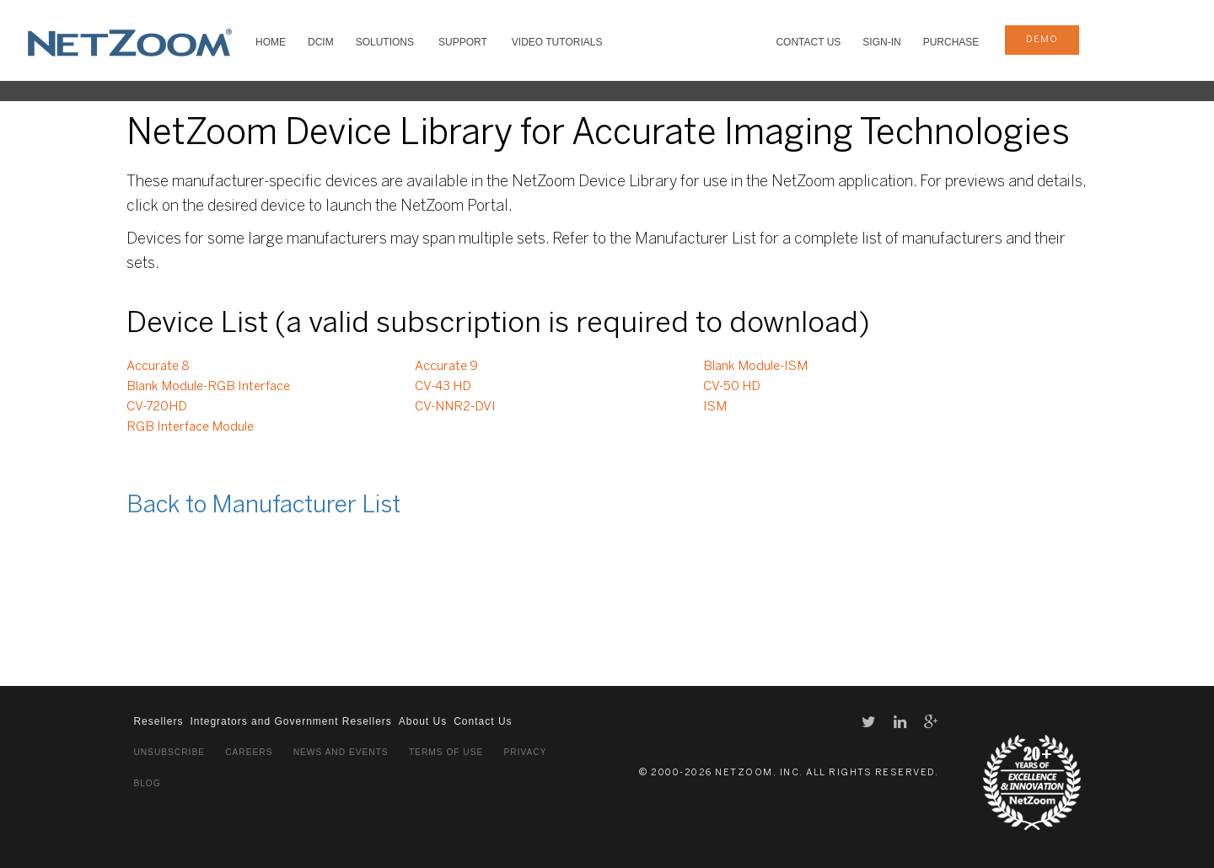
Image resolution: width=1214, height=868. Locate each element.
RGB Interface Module (190, 427)
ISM (715, 407)
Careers (248, 752)
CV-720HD (156, 407)
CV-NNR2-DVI (455, 407)
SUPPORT (462, 42)
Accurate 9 (446, 366)
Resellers (158, 721)
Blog (146, 783)
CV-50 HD (731, 387)
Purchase (951, 42)
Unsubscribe (169, 752)
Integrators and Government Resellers (290, 721)
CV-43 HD (443, 387)
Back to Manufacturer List (263, 506)
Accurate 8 (158, 366)
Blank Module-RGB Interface (208, 387)
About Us (423, 721)
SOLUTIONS (385, 42)
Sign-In (881, 42)
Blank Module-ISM (755, 366)
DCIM (321, 42)
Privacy (525, 752)
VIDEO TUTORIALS (557, 42)
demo (1042, 39)
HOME (270, 42)
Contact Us (808, 42)
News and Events (341, 752)
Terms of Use (446, 752)
